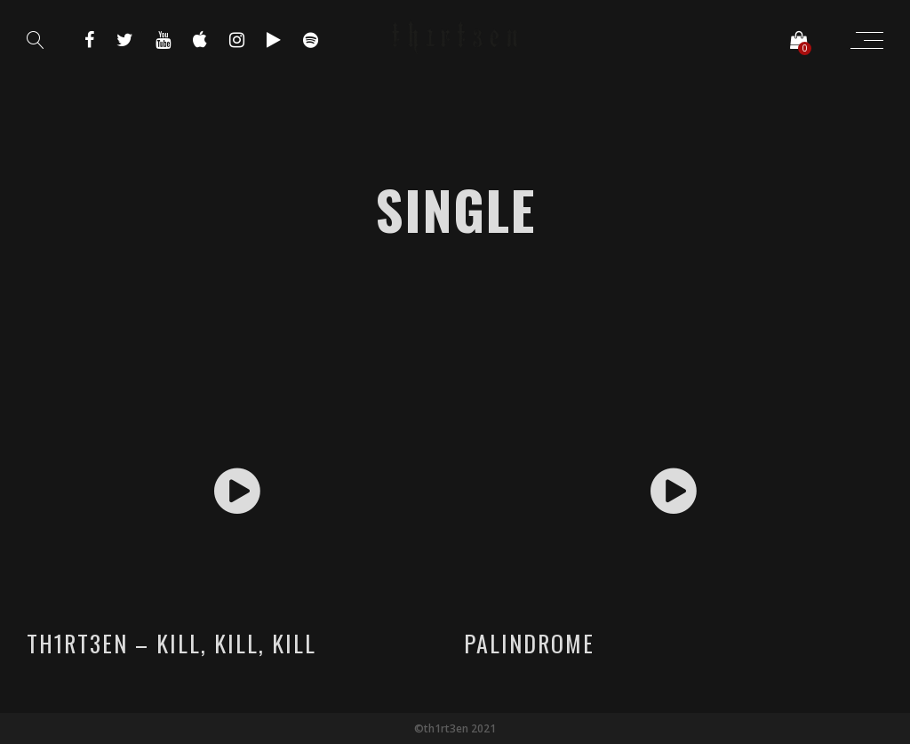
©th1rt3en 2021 (455, 728)
